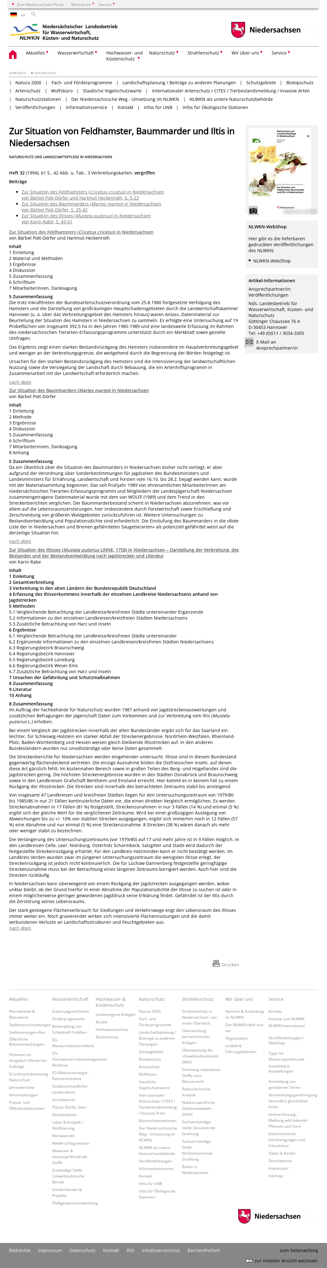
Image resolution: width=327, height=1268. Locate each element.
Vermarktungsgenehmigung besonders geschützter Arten (293, 1100)
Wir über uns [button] (245, 53)
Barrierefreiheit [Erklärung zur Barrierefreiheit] (204, 1250)
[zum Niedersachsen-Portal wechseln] (265, 37)
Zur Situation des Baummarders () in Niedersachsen (79, 390)
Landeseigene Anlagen (115, 1014)
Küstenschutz (107, 1036)
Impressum (278, 1168)
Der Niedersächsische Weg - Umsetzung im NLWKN (125, 99)
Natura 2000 (28, 83)
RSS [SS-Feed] (130, 1250)
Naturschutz (45, 73)
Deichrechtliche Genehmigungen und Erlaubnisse (287, 1139)
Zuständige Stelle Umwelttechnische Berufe (68, 1175)
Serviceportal (280, 1160)
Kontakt (125, 107)
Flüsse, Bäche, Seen (69, 1107)
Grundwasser (64, 1099)
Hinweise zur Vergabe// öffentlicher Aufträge (28, 1060)
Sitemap (276, 1175)
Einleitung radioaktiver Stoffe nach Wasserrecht (201, 1075)
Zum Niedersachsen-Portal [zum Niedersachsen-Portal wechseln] (40, 4)
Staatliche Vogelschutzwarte (112, 91)
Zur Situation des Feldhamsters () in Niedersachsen (81, 232)
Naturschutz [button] (162, 53)
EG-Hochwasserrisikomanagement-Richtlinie (80, 1059)
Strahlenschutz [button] (203, 53)
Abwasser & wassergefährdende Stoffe (69, 1156)
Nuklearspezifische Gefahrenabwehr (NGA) (198, 1108)
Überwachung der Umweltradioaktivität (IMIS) (200, 1055)
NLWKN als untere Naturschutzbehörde (231, 99)
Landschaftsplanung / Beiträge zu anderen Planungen (179, 83)
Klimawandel (63, 1135)
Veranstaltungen (23, 1094)
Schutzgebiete (261, 83)
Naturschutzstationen (38, 99)
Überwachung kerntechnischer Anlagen (196, 1036)
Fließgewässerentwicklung (75, 1202)
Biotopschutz (300, 83)
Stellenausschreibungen (30, 1024)
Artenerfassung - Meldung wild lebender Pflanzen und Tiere (288, 1120)
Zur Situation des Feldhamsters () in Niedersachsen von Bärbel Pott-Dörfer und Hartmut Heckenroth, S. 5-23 (93, 195)
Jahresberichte (21, 1087)
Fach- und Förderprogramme (82, 83)
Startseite (17, 73)
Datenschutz (82, 1250)
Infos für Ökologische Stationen (215, 107)
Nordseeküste (64, 1114)
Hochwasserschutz (112, 1029)
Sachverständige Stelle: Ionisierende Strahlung (198, 1127)
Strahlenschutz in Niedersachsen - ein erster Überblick (199, 1017)
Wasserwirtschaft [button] (76, 53)
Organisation (236, 1038)
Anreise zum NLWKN (286, 1018)
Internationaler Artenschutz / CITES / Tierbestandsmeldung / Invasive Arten (231, 91)
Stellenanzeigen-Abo (27, 1032)
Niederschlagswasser (71, 1143)
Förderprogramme (68, 1018)
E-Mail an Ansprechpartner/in (273, 345)
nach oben (20, 382)
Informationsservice (86, 107)
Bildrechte (20, 1250)
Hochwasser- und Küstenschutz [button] (124, 56)
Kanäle (102, 1021)
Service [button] (279, 53)
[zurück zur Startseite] (63, 33)
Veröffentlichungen (35, 107)
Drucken (230, 965)
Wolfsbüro (62, 91)
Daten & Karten (282, 1153)
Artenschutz (28, 91)
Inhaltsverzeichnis (161, 1250)
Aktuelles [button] (35, 53)
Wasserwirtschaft (70, 999)
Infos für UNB (158, 107)
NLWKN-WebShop (272, 261)
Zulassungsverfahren (70, 1011)
